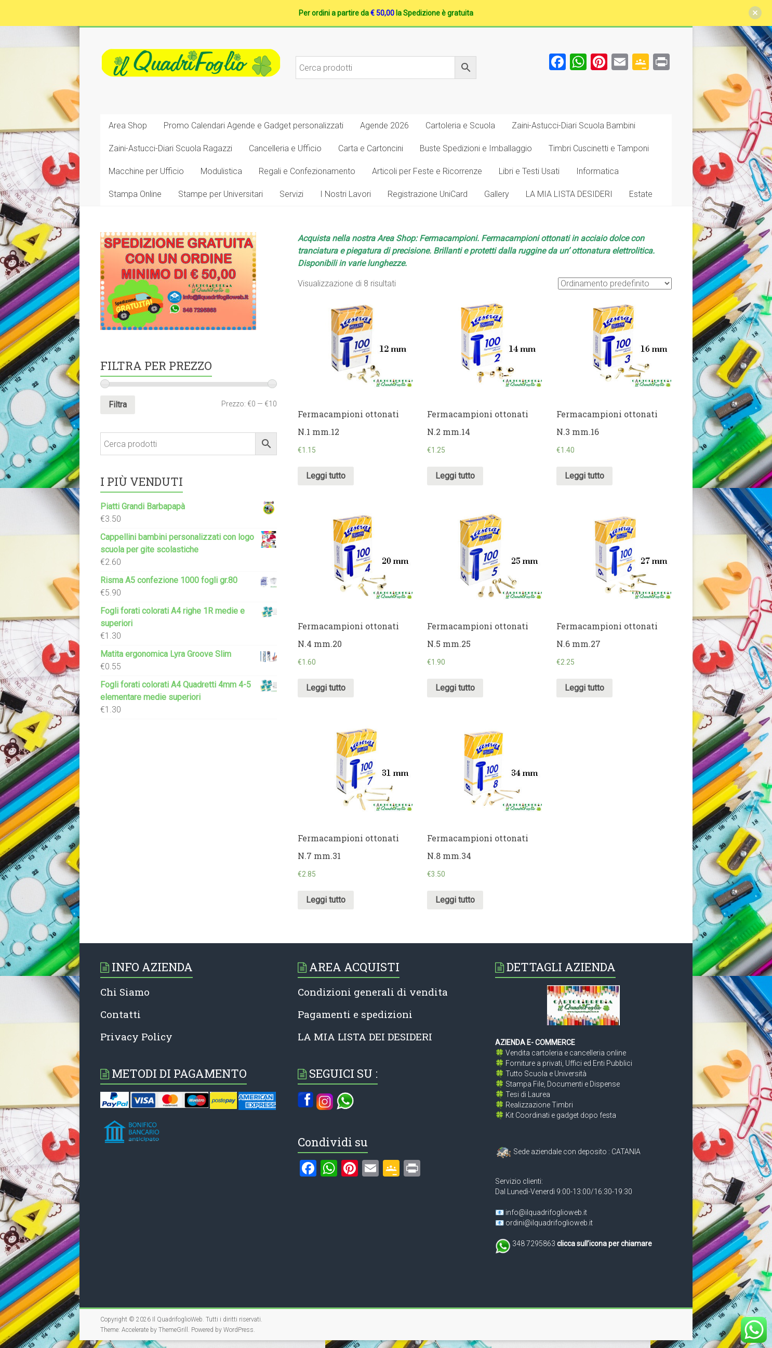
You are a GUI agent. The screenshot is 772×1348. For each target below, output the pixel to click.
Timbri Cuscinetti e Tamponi (599, 148)
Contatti (120, 1014)
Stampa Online (135, 194)
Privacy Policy (136, 1036)
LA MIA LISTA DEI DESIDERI (365, 1036)
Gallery (496, 194)
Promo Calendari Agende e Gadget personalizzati (253, 125)
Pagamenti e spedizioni (355, 1014)
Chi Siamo (125, 991)
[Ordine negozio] (615, 283)
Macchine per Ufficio (146, 171)
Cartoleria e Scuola (460, 125)
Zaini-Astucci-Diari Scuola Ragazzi (170, 148)
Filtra (118, 404)
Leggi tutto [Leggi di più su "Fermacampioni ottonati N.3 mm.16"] (584, 476)
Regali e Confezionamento (307, 171)
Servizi (291, 194)
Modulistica (221, 171)
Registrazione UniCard (428, 194)
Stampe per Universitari (220, 194)
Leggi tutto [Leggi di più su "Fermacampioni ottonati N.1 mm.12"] (325, 476)
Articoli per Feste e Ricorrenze (427, 171)
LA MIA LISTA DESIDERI (569, 194)
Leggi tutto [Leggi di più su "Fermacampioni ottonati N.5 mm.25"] (455, 688)
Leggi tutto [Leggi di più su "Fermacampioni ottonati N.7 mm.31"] (325, 900)
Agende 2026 (384, 125)
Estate (641, 194)
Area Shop (128, 125)
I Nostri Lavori (345, 194)
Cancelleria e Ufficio (285, 148)
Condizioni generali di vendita (373, 991)
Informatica (597, 171)
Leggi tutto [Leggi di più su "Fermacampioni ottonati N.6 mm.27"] (584, 688)
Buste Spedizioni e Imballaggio (476, 148)
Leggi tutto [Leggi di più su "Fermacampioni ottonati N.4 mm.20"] (325, 688)
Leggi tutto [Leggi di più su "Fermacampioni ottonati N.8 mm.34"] (455, 900)
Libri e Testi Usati (529, 171)
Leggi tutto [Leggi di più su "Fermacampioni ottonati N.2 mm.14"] (455, 476)
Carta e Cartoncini (370, 148)
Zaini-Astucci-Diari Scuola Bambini (573, 125)
